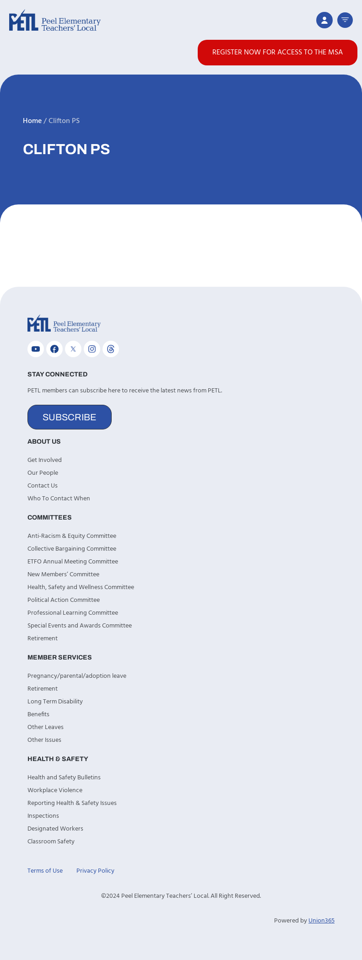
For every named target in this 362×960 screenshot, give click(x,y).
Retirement (42, 638)
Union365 (321, 921)
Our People (42, 473)
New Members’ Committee (63, 574)
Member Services (59, 657)
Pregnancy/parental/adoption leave (76, 676)
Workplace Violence (54, 790)
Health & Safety (57, 759)
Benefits (38, 714)
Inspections (43, 816)
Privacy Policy (95, 871)
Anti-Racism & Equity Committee (71, 536)
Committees (49, 517)
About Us (44, 441)
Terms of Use (45, 871)
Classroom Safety (51, 842)
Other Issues (44, 740)
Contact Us (42, 486)
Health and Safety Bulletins (64, 777)
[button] (345, 20)
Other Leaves (45, 727)
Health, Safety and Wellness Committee (80, 587)
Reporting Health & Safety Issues (72, 803)
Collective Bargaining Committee (71, 549)
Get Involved (44, 460)
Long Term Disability (55, 702)
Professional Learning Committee (72, 613)
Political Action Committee (63, 600)
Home (32, 121)
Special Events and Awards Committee (79, 626)
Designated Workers (55, 829)
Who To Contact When (58, 498)
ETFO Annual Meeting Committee (72, 562)
